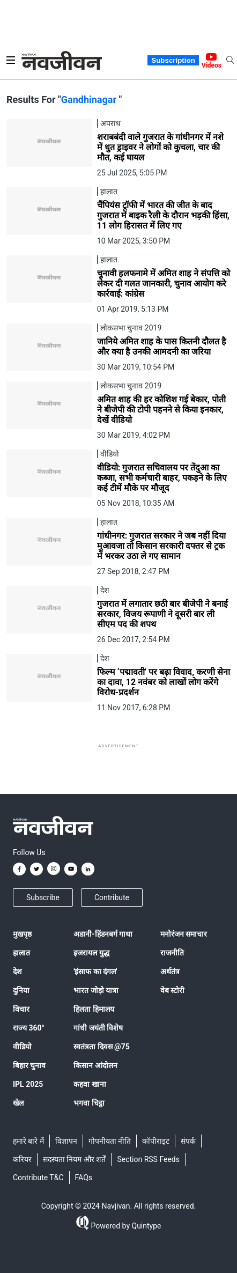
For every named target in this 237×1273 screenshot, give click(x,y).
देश (17, 971)
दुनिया (21, 990)
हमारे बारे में (28, 1141)
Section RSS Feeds (148, 1159)
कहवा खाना (89, 1084)
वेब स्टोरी (172, 990)
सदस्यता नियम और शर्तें (74, 1159)
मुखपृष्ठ (22, 934)
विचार (21, 1009)
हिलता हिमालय (93, 1009)
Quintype (145, 1226)
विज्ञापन (66, 1141)
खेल (18, 1103)
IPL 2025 (28, 1084)
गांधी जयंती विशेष (98, 1028)
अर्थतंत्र (170, 971)
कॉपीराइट (155, 1141)
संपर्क (188, 1141)
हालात (21, 952)
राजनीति (172, 952)
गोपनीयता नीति (109, 1141)
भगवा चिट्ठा (88, 1103)
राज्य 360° (29, 1028)
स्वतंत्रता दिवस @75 (101, 1046)
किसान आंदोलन (95, 1065)
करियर (22, 1159)
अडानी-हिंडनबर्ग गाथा (102, 934)
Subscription (173, 60)
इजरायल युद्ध (91, 952)
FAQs (84, 1177)
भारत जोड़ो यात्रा (95, 990)
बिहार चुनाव (29, 1065)
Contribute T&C (38, 1177)
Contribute (111, 897)
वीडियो (22, 1046)
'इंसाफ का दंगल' (95, 971)
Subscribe (43, 897)
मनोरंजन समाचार (183, 934)
